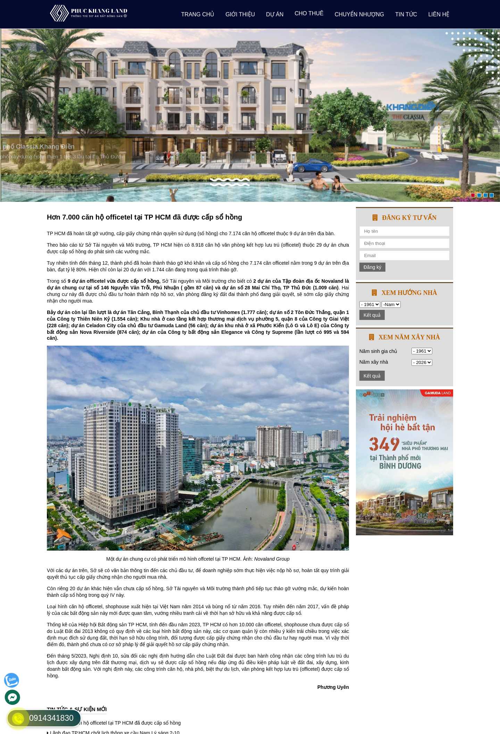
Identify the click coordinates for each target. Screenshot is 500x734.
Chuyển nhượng (359, 14)
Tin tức (406, 14)
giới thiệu (240, 14)
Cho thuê (308, 13)
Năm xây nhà (373, 362)
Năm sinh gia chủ (378, 351)
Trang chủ (198, 14)
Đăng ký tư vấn (409, 217)
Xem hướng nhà (409, 292)
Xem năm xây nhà (409, 337)
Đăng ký (372, 267)
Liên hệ (438, 14)
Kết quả (372, 315)
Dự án (274, 14)
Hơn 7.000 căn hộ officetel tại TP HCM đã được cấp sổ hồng (115, 723)
